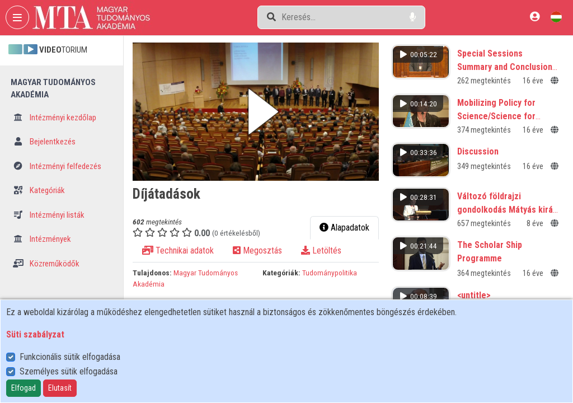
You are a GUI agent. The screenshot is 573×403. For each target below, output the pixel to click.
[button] (256, 112)
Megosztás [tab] (257, 250)
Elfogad (23, 387)
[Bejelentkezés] (534, 16)
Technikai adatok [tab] (178, 250)
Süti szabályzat (35, 334)
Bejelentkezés (44, 142)
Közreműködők (46, 264)
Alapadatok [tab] (344, 227)
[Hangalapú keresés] (413, 17)
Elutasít (60, 387)
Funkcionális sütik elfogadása (70, 357)
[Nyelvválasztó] (556, 16)
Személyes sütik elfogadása (69, 371)
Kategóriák (39, 190)
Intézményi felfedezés (57, 166)
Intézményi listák (48, 215)
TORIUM (47, 50)
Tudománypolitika (329, 272)
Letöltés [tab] (321, 250)
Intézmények (42, 239)
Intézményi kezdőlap (54, 118)
